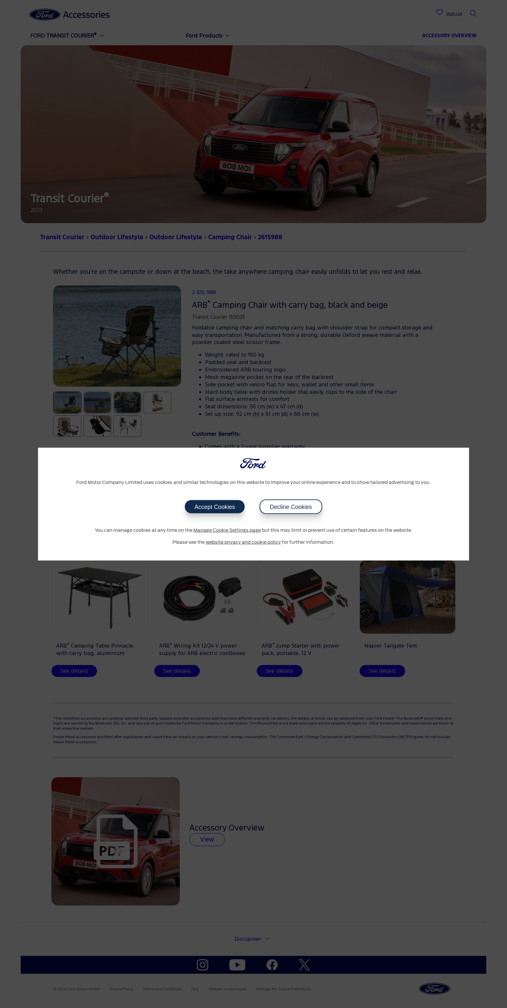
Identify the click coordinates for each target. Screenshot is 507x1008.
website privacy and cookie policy (243, 542)
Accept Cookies (214, 506)
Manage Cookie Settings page (227, 530)
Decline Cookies (291, 506)
